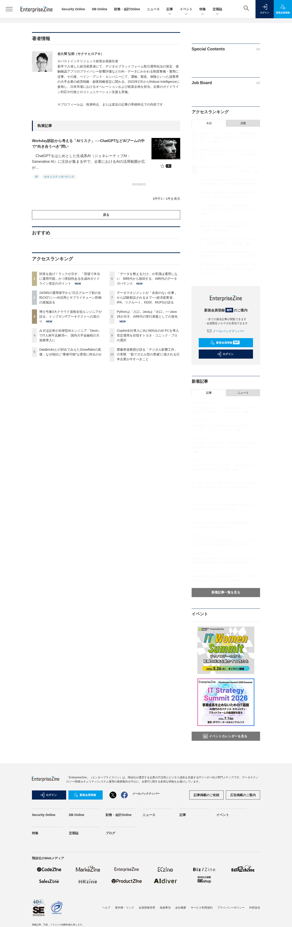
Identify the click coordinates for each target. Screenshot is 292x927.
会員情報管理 (147, 907)
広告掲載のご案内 (243, 795)
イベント (186, 9)
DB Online (99, 9)
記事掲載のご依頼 (206, 795)
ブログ (110, 833)
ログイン (225, 354)
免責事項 (165, 907)
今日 (209, 123)
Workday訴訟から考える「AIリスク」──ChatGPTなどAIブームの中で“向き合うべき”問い (88, 144)
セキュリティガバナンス (59, 176)
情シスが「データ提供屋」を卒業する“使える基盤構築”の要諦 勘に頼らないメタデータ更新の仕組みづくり (225, 487)
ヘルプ (106, 907)
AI (36, 176)
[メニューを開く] (9, 9)
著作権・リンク (124, 907)
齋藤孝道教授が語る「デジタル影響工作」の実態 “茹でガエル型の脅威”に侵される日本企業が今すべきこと (148, 354)
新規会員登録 (225, 342)
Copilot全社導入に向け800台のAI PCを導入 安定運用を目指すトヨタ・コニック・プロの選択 (149, 335)
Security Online (73, 9)
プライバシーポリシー (231, 907)
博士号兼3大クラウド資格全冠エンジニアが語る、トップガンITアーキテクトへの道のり (70, 316)
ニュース (153, 9)
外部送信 (254, 907)
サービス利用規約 (202, 907)
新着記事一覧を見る (225, 592)
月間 (243, 123)
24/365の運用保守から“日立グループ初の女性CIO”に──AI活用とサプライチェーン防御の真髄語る (70, 297)
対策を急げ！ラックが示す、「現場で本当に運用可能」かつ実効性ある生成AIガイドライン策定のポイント (69, 278)
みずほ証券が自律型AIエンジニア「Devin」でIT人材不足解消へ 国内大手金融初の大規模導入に (70, 335)
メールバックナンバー (226, 331)
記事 (170, 9)
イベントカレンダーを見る (225, 736)
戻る (106, 215)
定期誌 (217, 9)
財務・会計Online (127, 9)
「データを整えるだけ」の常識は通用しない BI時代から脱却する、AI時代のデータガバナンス (147, 278)
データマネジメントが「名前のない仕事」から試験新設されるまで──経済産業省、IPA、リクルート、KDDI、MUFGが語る (147, 297)
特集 (202, 9)
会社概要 (180, 907)
